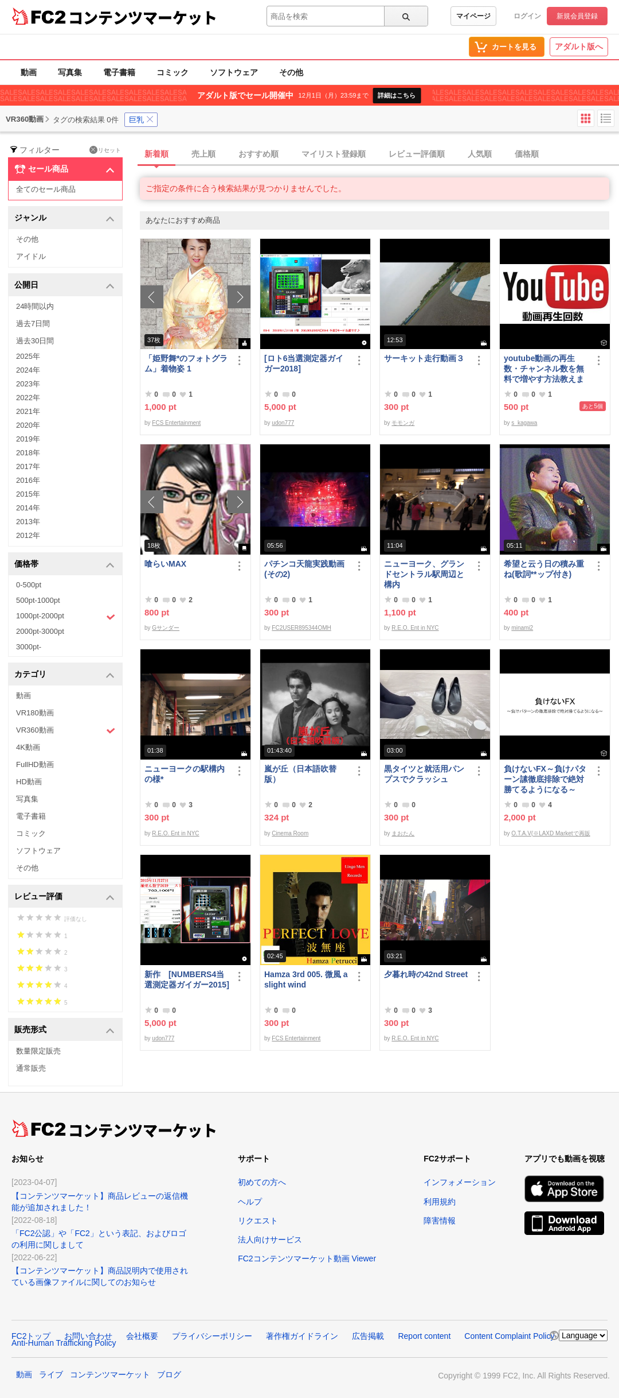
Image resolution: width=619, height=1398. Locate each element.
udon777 (283, 423)
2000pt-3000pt (40, 631)
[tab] (379, 154)
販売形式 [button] (64, 1030)
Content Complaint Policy (509, 1336)
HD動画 (29, 781)
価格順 (527, 153)
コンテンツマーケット (142, 17)
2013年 (28, 521)
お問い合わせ (88, 1336)
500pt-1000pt (38, 600)
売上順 (203, 153)
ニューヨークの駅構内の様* (184, 774)
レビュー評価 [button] (64, 897)
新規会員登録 (577, 16)
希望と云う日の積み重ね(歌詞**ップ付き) (544, 569)
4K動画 (28, 747)
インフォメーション (460, 1182)
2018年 (28, 452)
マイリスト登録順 (333, 153)
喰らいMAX (165, 563)
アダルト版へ (579, 46)
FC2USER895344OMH (301, 628)
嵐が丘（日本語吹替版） (300, 774)
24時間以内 (35, 306)
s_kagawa (524, 423)
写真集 (70, 72)
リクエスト (258, 1220)
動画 (29, 72)
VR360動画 (65, 730)
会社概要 (142, 1336)
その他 (291, 72)
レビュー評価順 (417, 153)
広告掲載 (368, 1336)
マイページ (473, 16)
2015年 (28, 494)
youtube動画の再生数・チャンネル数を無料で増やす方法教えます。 (544, 369)
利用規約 (440, 1201)
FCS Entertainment (176, 423)
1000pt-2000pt (65, 616)
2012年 (28, 535)
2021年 (28, 411)
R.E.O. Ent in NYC (414, 628)
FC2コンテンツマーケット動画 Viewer (307, 1258)
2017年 (28, 466)
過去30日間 (35, 340)
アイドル (31, 256)
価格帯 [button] (64, 564)
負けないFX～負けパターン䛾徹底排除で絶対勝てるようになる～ (545, 779)
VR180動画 (35, 712)
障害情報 (440, 1220)
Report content (424, 1336)
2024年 (28, 370)
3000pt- (28, 646)
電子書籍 (119, 72)
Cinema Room (290, 833)
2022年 (28, 397)
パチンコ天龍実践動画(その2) (304, 569)
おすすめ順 (258, 153)
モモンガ (402, 423)
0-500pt (28, 584)
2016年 (28, 480)
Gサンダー (165, 628)
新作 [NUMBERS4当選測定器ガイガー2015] (186, 979)
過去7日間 (33, 323)
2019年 (28, 439)
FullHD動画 (35, 764)
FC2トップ (30, 1336)
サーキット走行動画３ (424, 358)
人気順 (480, 153)
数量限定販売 (38, 1051)
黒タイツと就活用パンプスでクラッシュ (424, 774)
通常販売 (31, 1068)
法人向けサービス (270, 1239)
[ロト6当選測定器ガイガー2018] (303, 363)
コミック (172, 72)
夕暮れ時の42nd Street (426, 974)
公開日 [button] (64, 285)
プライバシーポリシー (212, 1336)
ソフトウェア (234, 72)
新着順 (156, 153)
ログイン (527, 16)
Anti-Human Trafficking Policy (63, 1342)
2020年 (28, 425)
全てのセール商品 (46, 189)
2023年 (28, 383)
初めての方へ (262, 1182)
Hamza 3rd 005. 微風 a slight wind (306, 979)
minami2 (522, 628)
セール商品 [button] (64, 169)
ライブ (51, 1374)
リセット (105, 150)
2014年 (28, 508)
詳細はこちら (397, 95)
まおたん (402, 833)
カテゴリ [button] (64, 674)
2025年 (28, 356)
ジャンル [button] (64, 218)
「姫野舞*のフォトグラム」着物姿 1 (186, 363)
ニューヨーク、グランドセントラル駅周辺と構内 (424, 574)
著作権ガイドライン (302, 1336)
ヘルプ (250, 1201)
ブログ (169, 1374)
